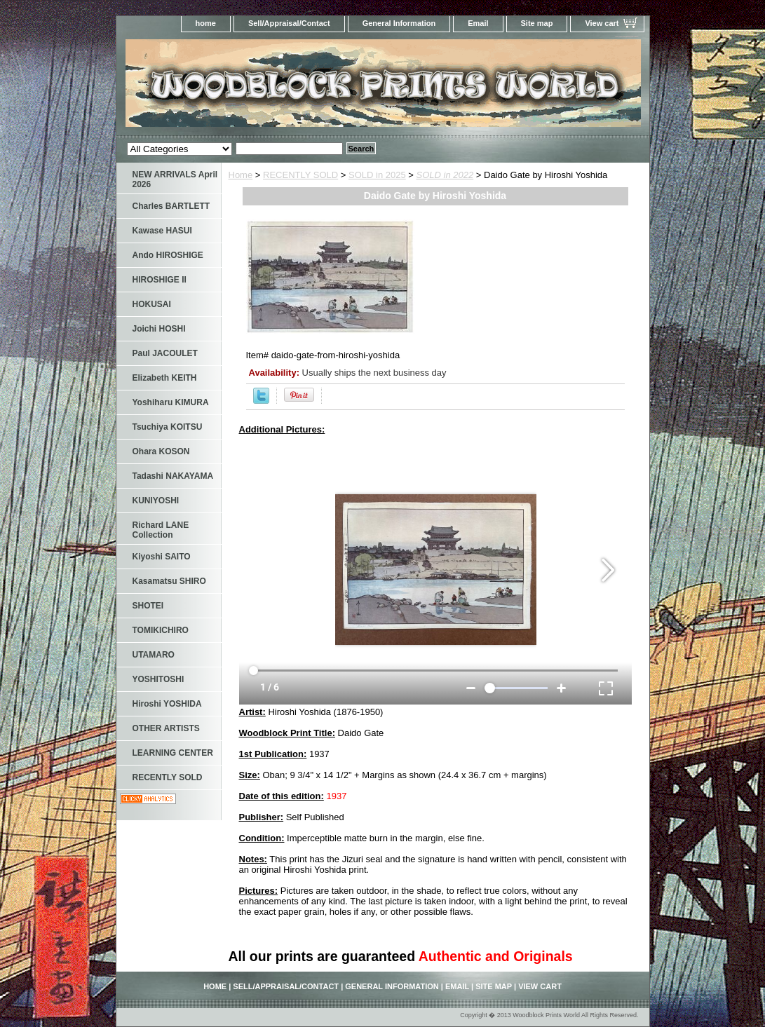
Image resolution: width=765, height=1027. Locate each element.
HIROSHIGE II (160, 280)
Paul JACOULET (165, 353)
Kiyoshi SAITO (162, 557)
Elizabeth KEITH (165, 378)
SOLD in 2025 (377, 175)
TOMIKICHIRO (161, 630)
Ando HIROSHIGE (168, 255)
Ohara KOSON (161, 451)
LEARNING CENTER (173, 753)
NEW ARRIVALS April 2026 (175, 179)
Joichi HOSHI (159, 329)
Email (478, 23)
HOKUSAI (152, 304)
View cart (601, 23)
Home (241, 175)
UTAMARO (154, 655)
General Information (399, 23)
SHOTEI (148, 606)
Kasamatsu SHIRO (169, 581)
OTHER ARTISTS (166, 728)
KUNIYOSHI (156, 500)
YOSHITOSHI (158, 679)
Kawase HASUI (162, 231)
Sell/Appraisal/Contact (289, 23)
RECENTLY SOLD (300, 175)
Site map (537, 23)
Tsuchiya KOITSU (168, 427)
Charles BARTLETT (171, 206)
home (206, 23)
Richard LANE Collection (161, 530)
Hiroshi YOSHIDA (167, 704)
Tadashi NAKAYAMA (173, 476)
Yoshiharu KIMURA (171, 402)
